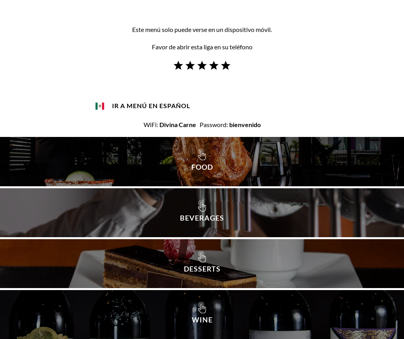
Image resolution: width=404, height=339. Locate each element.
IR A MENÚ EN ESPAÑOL (151, 105)
